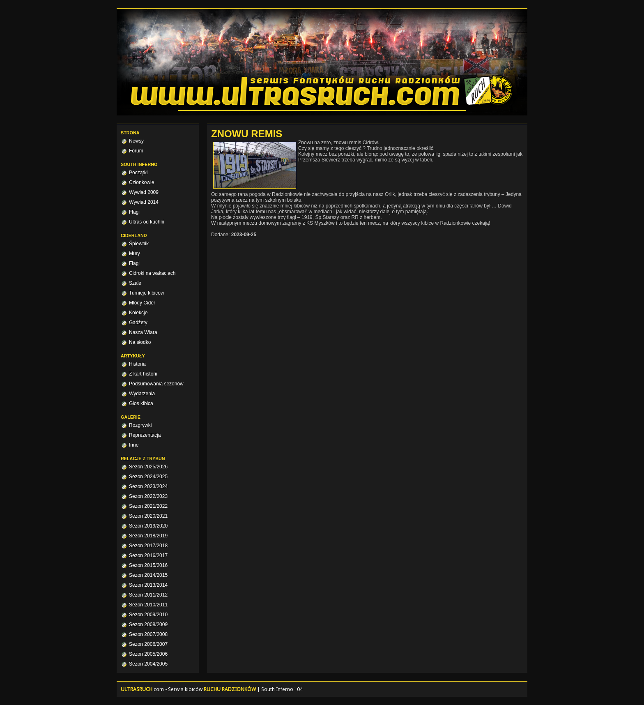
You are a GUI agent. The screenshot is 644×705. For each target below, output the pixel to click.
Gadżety (138, 322)
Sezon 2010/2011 (148, 605)
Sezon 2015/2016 (148, 565)
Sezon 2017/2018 (148, 545)
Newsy (136, 141)
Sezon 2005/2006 (148, 654)
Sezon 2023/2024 (148, 486)
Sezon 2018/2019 (148, 536)
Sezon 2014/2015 (148, 575)
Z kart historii (143, 374)
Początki (138, 172)
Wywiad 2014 (144, 202)
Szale (135, 283)
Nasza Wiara (143, 332)
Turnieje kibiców (146, 293)
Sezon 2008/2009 (148, 624)
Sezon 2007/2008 (148, 634)
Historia (137, 364)
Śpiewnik (139, 244)
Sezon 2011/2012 (148, 595)
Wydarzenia (142, 393)
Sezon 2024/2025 (148, 476)
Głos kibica (141, 403)
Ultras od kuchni (146, 222)
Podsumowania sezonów (156, 384)
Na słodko (140, 342)
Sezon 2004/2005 (148, 664)
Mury (134, 253)
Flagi (134, 212)
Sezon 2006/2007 (148, 644)
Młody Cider (142, 303)
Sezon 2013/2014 (148, 585)
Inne (133, 445)
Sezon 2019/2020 (148, 526)
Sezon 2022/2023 (148, 496)
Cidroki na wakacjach (152, 273)
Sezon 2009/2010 (148, 614)
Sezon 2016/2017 (148, 555)
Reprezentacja (145, 435)
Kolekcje (138, 313)
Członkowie (141, 182)
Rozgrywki (140, 425)
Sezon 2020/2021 (148, 516)
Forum (136, 151)
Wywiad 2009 (144, 192)
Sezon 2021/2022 (148, 506)
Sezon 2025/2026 (148, 467)
